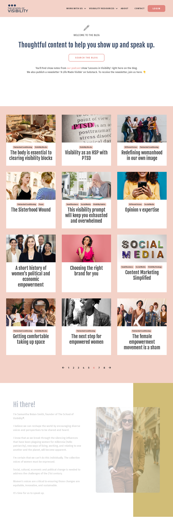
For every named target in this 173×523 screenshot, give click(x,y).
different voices (131, 147)
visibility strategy (155, 267)
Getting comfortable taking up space (31, 339)
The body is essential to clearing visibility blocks (30, 155)
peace (41, 204)
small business (72, 204)
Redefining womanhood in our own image (141, 155)
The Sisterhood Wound (31, 210)
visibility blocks (41, 147)
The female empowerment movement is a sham (142, 342)
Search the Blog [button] (86, 57)
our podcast (74, 68)
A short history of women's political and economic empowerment (31, 276)
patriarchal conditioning (23, 147)
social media (86, 204)
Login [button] (156, 8)
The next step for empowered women (86, 339)
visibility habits (99, 204)
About (124, 8)
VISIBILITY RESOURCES (103, 8)
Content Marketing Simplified (142, 275)
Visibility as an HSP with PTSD (86, 155)
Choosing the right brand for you (86, 270)
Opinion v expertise (142, 210)
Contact (140, 8)
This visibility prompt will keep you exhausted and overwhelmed (86, 215)
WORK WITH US (76, 8)
